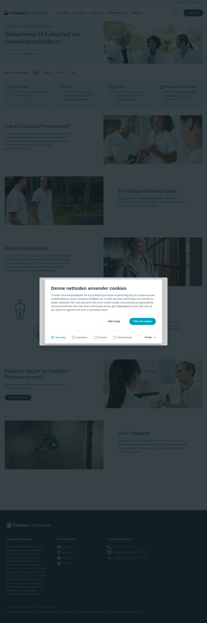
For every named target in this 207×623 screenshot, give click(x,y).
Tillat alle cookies (142, 321)
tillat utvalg (114, 321)
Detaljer (148, 337)
